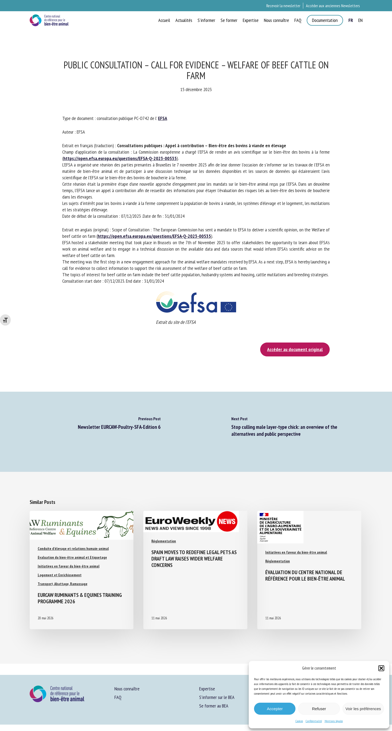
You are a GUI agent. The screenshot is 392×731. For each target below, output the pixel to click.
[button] (381, 668)
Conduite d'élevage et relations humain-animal (73, 548)
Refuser (319, 708)
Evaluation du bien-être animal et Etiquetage (72, 557)
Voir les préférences (363, 708)
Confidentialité (314, 721)
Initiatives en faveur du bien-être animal (68, 566)
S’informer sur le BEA (217, 697)
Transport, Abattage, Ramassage (62, 583)
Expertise (207, 689)
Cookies (299, 721)
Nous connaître (127, 689)
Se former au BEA (213, 706)
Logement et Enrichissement (60, 575)
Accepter (275, 708)
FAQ (117, 697)
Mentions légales (334, 721)
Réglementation (163, 540)
